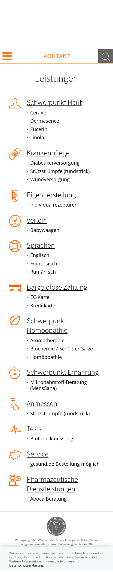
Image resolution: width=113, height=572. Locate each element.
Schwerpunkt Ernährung (63, 372)
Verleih (37, 220)
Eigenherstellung (51, 194)
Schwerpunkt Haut (54, 102)
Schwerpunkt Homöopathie (47, 325)
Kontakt (56, 56)
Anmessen (42, 403)
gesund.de (42, 464)
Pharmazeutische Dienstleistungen (52, 483)
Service (37, 453)
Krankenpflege (48, 152)
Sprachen (41, 245)
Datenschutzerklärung (26, 565)
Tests (34, 428)
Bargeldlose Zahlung (57, 287)
